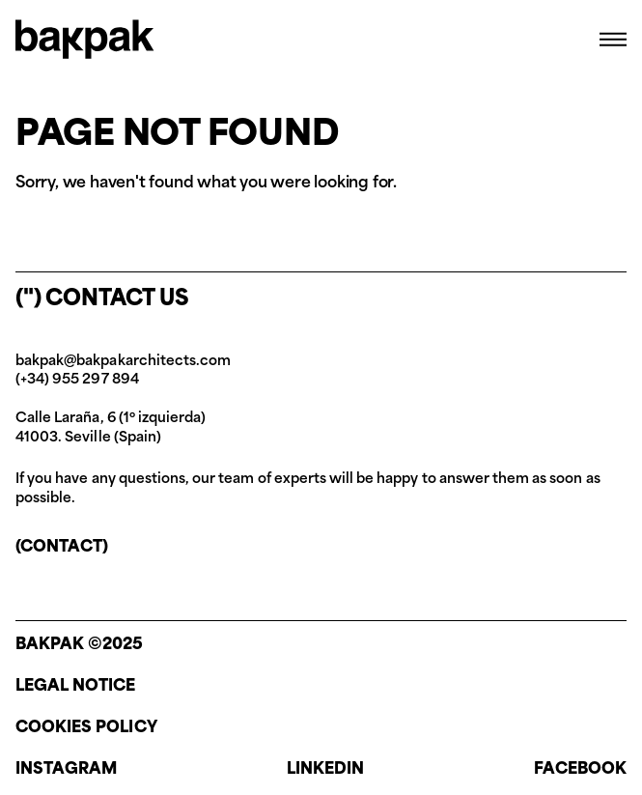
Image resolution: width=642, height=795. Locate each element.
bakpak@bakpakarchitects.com (123, 362)
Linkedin (325, 770)
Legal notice (75, 687)
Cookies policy (86, 728)
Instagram (66, 770)
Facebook (580, 770)
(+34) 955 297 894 (77, 380)
